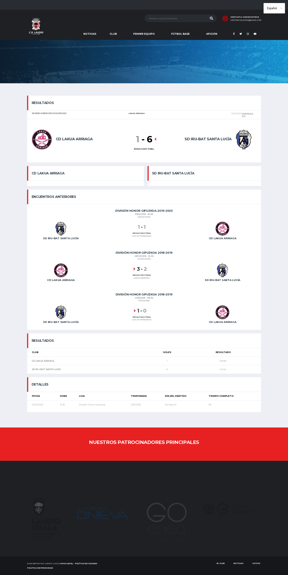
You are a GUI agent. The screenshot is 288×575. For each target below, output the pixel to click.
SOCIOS (256, 563)
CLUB (113, 33)
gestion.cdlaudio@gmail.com (245, 20)
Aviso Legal (66, 563)
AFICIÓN (211, 33)
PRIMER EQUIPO (144, 33)
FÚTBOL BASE (180, 33)
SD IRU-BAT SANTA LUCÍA (46, 369)
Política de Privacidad (40, 568)
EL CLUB (221, 563)
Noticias (238, 563)
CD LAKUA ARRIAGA (43, 360)
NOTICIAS (89, 33)
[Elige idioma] (274, 8)
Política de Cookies (86, 563)
